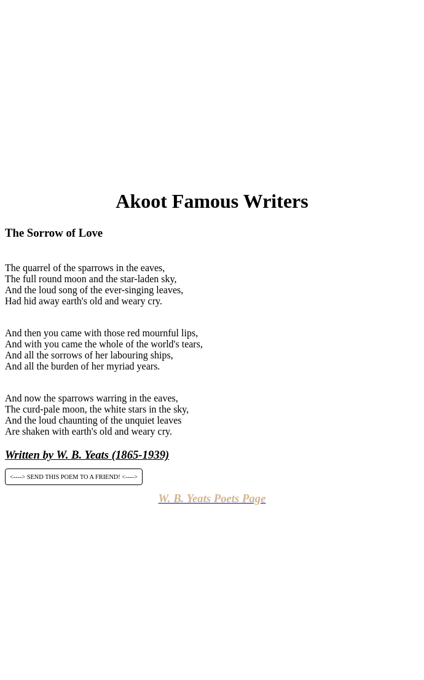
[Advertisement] (214, 91)
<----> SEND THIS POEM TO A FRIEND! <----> (74, 476)
